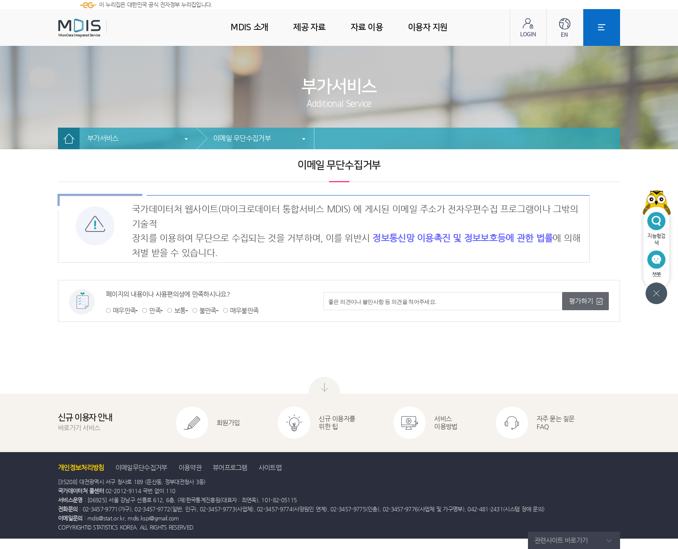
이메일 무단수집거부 (242, 138)
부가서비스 (102, 138)
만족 (155, 310)
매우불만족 (244, 310)
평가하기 (581, 301)
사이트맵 (270, 467)
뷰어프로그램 (230, 467)
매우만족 (124, 310)
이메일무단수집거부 (141, 467)
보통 (180, 310)
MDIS (101, 28)
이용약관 (190, 467)
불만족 (208, 310)
